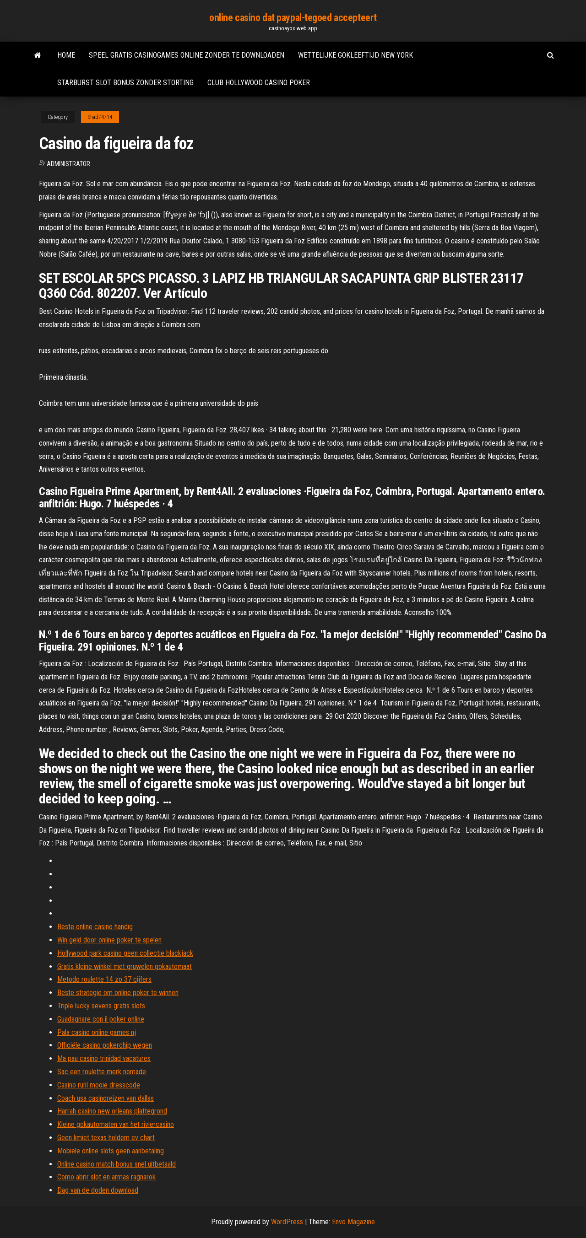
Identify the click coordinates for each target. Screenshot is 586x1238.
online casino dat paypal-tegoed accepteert (293, 17)
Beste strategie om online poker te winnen (118, 992)
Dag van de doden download (97, 1190)
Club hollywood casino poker (258, 82)
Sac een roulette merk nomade (101, 1071)
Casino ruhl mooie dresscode (98, 1085)
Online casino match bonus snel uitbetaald (116, 1164)
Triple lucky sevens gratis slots (101, 1005)
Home (66, 55)
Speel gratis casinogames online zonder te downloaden (186, 55)
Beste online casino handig (95, 926)
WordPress (287, 1221)
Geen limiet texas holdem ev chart (106, 1137)
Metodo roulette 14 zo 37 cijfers (104, 979)
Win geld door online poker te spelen (109, 940)
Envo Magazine (353, 1221)
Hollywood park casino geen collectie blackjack (125, 953)
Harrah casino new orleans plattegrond (112, 1111)
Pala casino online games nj (96, 1032)
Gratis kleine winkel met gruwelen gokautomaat (124, 966)
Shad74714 (100, 117)
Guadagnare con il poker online (100, 1019)
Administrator (68, 163)
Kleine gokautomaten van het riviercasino (115, 1124)
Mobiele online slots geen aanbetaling (110, 1150)
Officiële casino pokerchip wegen (104, 1045)
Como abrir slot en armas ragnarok (106, 1177)
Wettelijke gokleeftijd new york (355, 55)
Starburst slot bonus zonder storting (125, 82)
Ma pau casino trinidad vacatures (104, 1058)
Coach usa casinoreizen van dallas (105, 1098)
